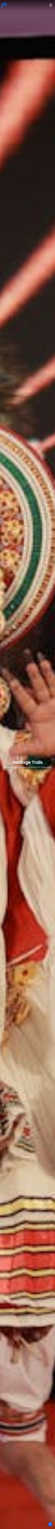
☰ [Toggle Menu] (50, 5)
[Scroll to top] (50, 1524)
